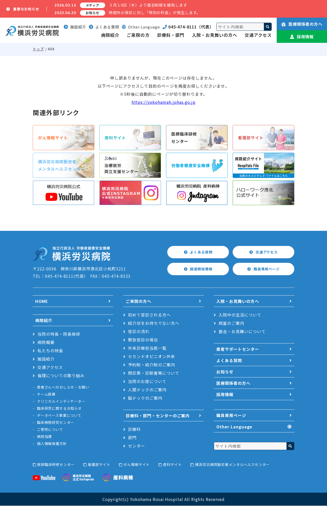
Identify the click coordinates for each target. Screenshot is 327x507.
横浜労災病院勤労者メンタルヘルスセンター (232, 465)
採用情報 (302, 37)
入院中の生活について (240, 316)
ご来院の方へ (138, 302)
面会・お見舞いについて (242, 333)
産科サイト (172, 465)
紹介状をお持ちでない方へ (153, 324)
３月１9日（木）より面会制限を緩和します (148, 5)
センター (136, 447)
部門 (132, 439)
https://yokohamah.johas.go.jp (164, 102)
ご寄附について (50, 430)
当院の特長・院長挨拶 (58, 335)
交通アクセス (258, 35)
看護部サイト (99, 465)
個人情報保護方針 (52, 444)
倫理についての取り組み (61, 377)
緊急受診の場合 (143, 341)
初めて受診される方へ (149, 316)
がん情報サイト (137, 465)
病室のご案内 (231, 324)
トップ (38, 48)
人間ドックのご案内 (147, 391)
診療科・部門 (170, 35)
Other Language (234, 428)
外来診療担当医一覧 (147, 349)
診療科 (134, 430)
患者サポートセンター (237, 350)
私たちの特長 (50, 352)
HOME (41, 302)
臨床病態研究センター (55, 423)
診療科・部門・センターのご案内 (158, 417)
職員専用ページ (267, 270)
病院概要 (46, 343)
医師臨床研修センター (55, 465)
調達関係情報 (201, 270)
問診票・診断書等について (153, 374)
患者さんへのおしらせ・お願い (63, 388)
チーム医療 (46, 395)
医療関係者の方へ (302, 24)
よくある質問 (104, 26)
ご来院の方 (138, 35)
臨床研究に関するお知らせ (59, 409)
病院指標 (44, 437)
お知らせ (224, 373)
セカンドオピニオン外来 (151, 358)
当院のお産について (147, 382)
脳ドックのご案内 (145, 399)
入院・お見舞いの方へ (214, 35)
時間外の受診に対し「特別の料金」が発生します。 (155, 12)
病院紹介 (110, 35)
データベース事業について (59, 416)
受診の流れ (138, 333)
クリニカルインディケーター (61, 402)
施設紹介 (75, 26)
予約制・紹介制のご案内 (151, 366)
